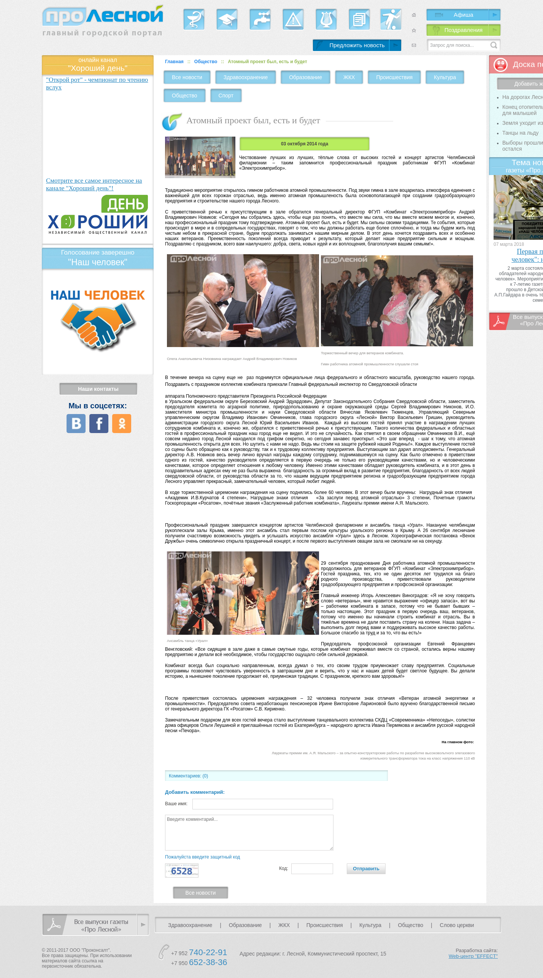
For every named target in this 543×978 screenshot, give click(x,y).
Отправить (366, 868)
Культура (445, 77)
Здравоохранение (246, 77)
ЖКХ (349, 77)
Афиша (463, 14)
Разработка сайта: (473, 953)
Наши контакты (98, 389)
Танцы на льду (520, 133)
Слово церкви (457, 925)
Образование (305, 77)
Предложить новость (356, 45)
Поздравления (464, 30)
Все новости (187, 77)
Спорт (226, 95)
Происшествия (394, 77)
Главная (174, 61)
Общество (206, 61)
